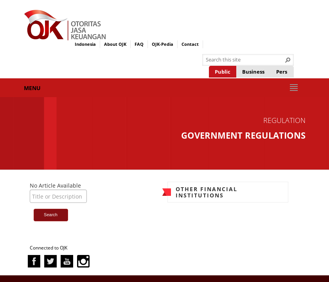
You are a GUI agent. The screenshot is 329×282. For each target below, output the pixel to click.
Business (253, 71)
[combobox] (245, 59)
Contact (190, 44)
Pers (281, 71)
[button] (288, 60)
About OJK (115, 44)
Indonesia (85, 44)
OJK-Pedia (162, 44)
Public (222, 71)
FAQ (139, 44)
